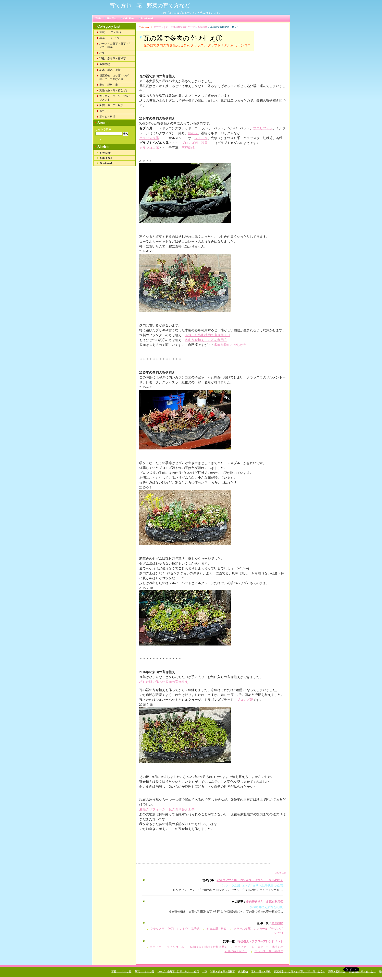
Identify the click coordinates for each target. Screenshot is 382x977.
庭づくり (104, 110)
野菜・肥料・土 (108, 84)
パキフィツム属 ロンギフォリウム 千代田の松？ (250, 880)
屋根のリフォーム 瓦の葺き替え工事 (167, 809)
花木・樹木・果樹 (110, 69)
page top (280, 872)
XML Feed (129, 18)
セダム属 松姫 (216, 928)
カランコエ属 (149, 147)
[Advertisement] (189, 64)
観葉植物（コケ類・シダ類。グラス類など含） (113, 77)
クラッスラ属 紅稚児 (269, 951)
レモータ (201, 138)
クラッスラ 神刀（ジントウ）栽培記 (174, 928)
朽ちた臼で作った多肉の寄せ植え (163, 682)
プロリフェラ (263, 128)
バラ (102, 52)
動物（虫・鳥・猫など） (113, 90)
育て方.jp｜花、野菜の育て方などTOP (174, 27)
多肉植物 (202, 27)
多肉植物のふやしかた (230, 345)
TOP (98, 18)
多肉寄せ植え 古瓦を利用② (206, 340)
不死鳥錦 (188, 147)
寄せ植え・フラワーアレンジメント (260, 941)
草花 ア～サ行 (110, 32)
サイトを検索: (103, 129)
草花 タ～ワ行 (110, 37)
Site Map (112, 18)
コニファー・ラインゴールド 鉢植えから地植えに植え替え (188, 947)
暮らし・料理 (107, 116)
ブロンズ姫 (190, 143)
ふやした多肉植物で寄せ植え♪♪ (207, 335)
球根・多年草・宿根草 (112, 58)
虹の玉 (193, 133)
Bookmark (147, 18)
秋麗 (204, 143)
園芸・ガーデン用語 (111, 105)
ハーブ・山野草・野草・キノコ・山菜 (115, 45)
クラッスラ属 (149, 138)
